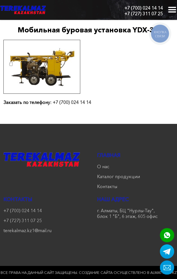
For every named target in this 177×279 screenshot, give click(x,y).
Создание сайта (96, 272)
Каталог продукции (118, 176)
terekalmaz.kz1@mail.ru (27, 230)
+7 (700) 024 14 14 (143, 8)
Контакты (107, 186)
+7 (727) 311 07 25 (143, 13)
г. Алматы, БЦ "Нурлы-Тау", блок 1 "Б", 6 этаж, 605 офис (127, 213)
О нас (103, 166)
